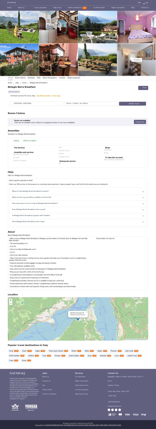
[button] (78, 319)
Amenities (31, 78)
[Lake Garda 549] (132, 351)
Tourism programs (82, 390)
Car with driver (80, 377)
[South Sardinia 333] (76, 356)
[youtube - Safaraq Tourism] (109, 410)
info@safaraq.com (114, 406)
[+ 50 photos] (136, 60)
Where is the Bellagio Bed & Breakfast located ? (78, 191)
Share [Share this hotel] (143, 88)
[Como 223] (14, 360)
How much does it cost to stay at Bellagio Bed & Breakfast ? (78, 204)
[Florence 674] (116, 351)
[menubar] (78, 8)
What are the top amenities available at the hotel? (78, 198)
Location (62, 78)
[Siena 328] (92, 356)
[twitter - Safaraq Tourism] (119, 410)
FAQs (39, 78)
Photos (10, 78)
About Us (45, 377)
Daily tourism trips (81, 394)
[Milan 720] (89, 351)
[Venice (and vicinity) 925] (58, 351)
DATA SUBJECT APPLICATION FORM (110, 425)
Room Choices (20, 78)
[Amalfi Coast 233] (134, 356)
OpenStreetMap (135, 339)
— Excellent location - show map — (48, 96)
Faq (43, 385)
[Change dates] (140, 122)
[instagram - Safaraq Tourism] (116, 410)
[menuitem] (9, 8)
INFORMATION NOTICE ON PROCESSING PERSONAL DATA (81, 425)
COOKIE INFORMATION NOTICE (54, 425)
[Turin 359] (46, 356)
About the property (50, 78)
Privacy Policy (47, 390)
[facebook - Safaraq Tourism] (112, 410)
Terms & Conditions (49, 394)
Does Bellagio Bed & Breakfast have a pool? (78, 210)
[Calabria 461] (33, 356)
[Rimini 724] (76, 351)
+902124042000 (114, 402)
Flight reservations (82, 381)
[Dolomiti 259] (105, 356)
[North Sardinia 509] (17, 356)
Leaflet (126, 339)
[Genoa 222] (26, 360)
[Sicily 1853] (14, 351)
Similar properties (73, 78)
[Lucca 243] (119, 356)
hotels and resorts (81, 385)
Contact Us (46, 381)
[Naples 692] (102, 351)
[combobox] (89, 104)
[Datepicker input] (37, 104)
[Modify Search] (132, 104)
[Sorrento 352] (60, 356)
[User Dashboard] (134, 3)
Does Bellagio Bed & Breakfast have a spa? (78, 222)
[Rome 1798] (27, 351)
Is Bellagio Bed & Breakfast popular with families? (78, 216)
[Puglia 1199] (40, 351)
